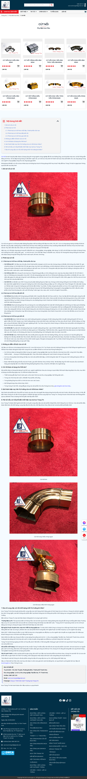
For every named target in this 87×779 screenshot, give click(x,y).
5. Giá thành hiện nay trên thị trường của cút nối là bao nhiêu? (23, 144)
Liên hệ (64, 11)
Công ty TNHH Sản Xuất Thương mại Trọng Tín (24, 681)
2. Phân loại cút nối (10, 127)
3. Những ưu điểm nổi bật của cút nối (15, 138)
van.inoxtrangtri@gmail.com (76, 5)
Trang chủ (4, 15)
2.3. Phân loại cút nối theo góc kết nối (17, 136)
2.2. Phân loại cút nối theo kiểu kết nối (17, 133)
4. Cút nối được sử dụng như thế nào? (15, 141)
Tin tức (32, 11)
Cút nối (3, 156)
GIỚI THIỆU (23, 11)
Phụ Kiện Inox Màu (14, 15)
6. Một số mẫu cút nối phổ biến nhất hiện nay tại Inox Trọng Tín (23, 147)
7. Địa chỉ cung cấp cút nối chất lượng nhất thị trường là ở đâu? (23, 149)
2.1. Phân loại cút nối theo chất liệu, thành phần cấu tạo (23, 130)
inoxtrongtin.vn (6, 663)
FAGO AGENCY (65, 777)
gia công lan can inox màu (62, 386)
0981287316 (80, 4)
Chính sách (42, 11)
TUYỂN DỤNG (54, 11)
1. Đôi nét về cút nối (10, 125)
